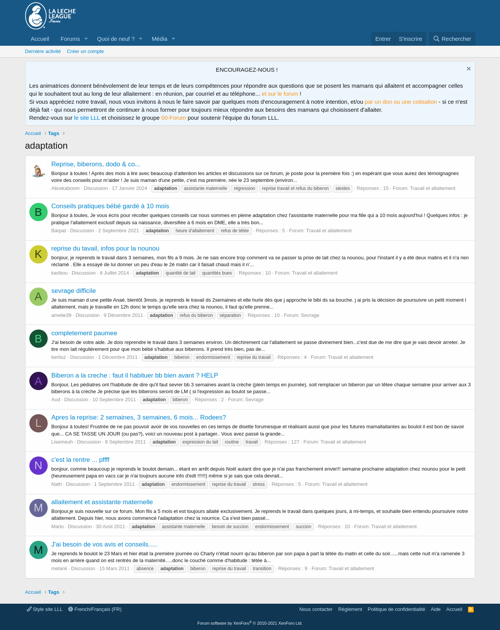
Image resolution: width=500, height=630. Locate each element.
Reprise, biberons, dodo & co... (95, 164)
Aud (55, 399)
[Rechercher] (452, 39)
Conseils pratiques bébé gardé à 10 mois (110, 206)
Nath (56, 484)
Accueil (40, 38)
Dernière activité (43, 51)
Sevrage (310, 315)
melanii (59, 568)
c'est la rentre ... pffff (80, 459)
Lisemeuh (62, 442)
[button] (86, 39)
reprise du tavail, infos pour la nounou (105, 248)
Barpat (58, 230)
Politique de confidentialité (396, 609)
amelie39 (61, 315)
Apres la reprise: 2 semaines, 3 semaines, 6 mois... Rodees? (138, 417)
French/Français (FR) (95, 609)
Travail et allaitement (432, 188)
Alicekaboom (65, 188)
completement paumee (84, 333)
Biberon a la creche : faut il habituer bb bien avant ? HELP (135, 375)
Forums (70, 38)
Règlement (350, 609)
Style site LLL (45, 609)
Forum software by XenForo (250, 623)
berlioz (58, 357)
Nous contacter (316, 609)
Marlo (57, 526)
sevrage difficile (73, 290)
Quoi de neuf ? (116, 38)
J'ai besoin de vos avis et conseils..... (104, 544)
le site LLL (87, 117)
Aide (436, 609)
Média (159, 38)
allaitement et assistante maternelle (102, 502)
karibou (59, 273)
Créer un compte (85, 51)
